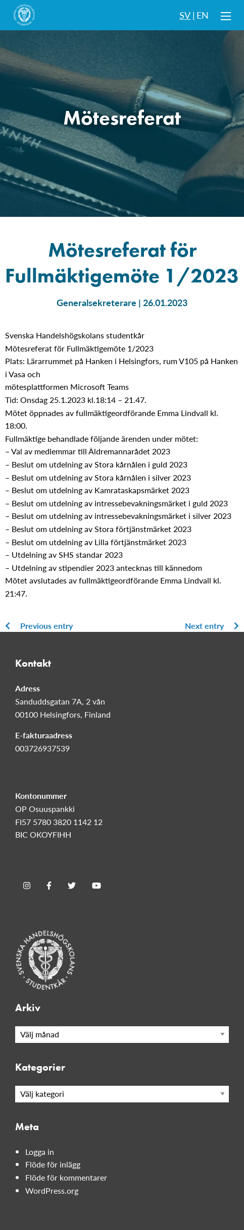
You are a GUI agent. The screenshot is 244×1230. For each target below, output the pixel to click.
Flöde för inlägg (52, 1164)
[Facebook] (49, 885)
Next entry (212, 625)
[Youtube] (96, 885)
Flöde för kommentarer (66, 1177)
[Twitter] (72, 885)
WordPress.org (51, 1190)
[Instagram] (26, 885)
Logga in (39, 1151)
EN (203, 15)
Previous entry (39, 625)
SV (184, 15)
